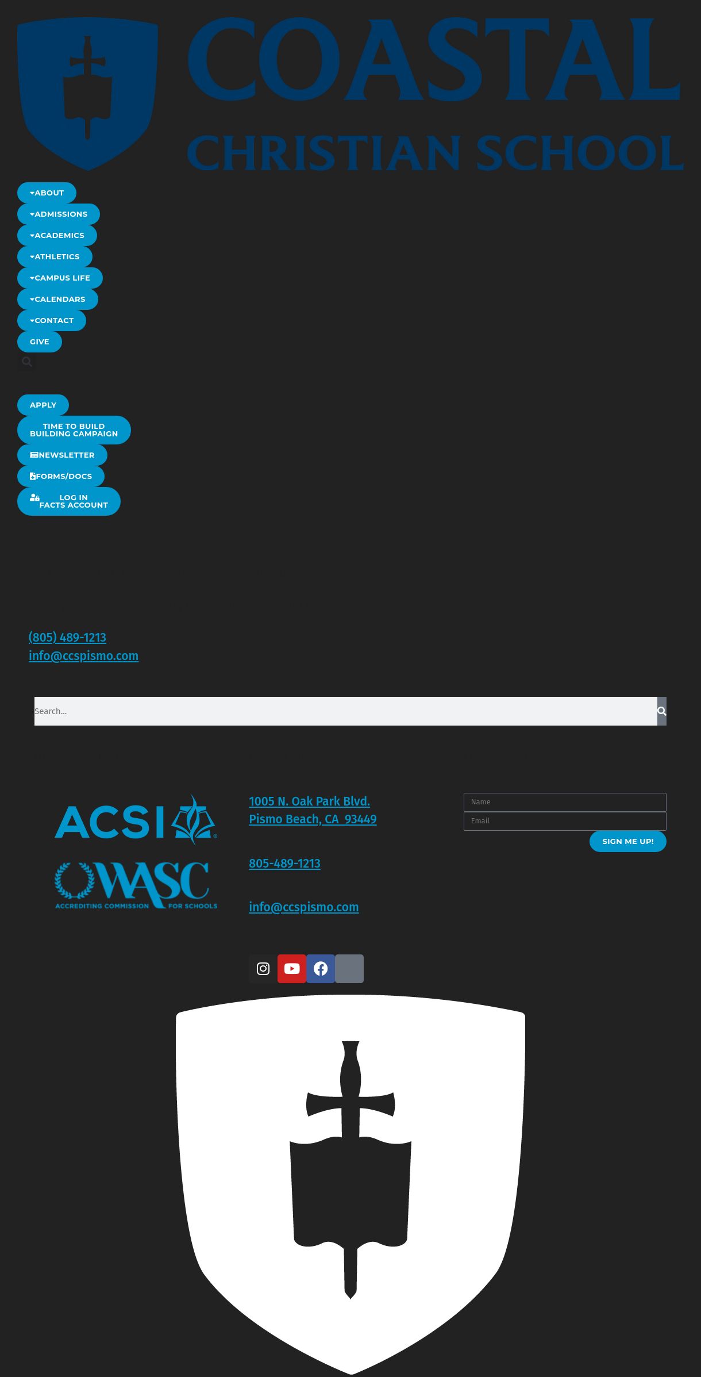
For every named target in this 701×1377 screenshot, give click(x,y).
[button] (26, 361)
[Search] (662, 711)
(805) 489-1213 (67, 637)
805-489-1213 (285, 863)
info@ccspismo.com (83, 656)
